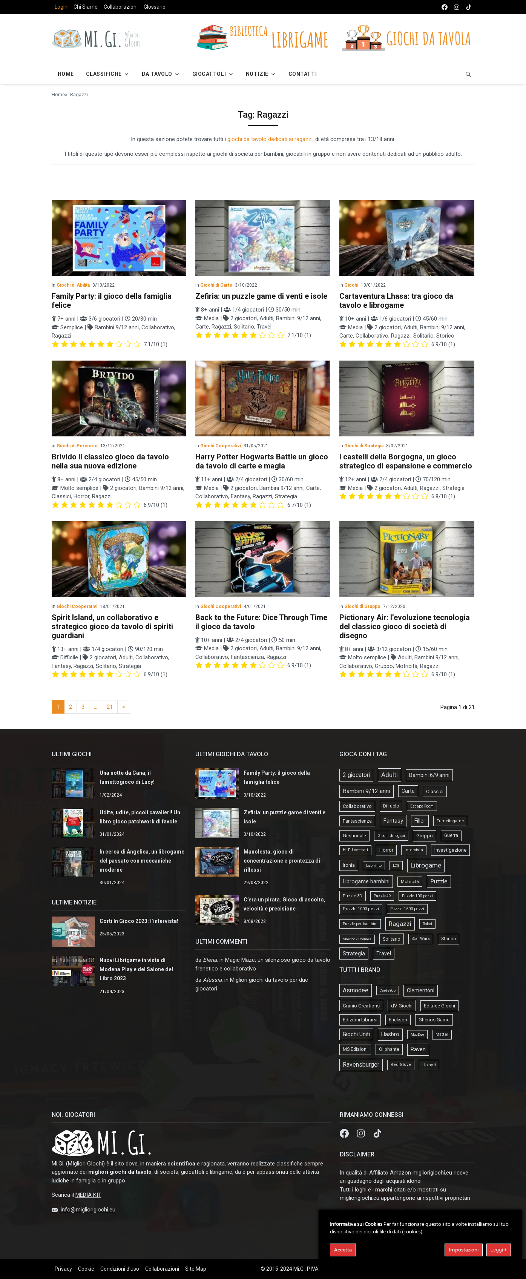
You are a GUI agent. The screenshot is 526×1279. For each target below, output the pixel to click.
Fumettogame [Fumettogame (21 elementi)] (450, 820)
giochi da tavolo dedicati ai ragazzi (270, 139)
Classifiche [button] (104, 74)
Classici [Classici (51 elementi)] (434, 791)
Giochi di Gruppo (362, 606)
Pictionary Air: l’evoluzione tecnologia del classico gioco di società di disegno (404, 626)
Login (61, 7)
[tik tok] (469, 7)
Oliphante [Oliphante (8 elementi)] (389, 1049)
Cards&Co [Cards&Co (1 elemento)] (388, 990)
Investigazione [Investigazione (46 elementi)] (450, 850)
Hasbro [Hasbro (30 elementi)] (390, 1034)
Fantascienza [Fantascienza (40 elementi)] (357, 821)
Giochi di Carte (216, 285)
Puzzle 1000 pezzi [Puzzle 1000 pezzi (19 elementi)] (361, 908)
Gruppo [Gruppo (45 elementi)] (424, 835)
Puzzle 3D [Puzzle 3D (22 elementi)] (352, 895)
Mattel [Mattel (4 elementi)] (442, 1034)
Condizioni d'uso (119, 1269)
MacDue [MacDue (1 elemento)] (417, 1034)
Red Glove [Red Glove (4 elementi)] (401, 1064)
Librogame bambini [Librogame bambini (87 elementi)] (366, 881)
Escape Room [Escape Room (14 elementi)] (422, 806)
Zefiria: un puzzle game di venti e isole (261, 296)
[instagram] (457, 7)
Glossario (155, 7)
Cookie (86, 1269)
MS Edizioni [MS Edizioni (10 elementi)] (355, 1049)
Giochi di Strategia (363, 445)
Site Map (195, 1269)
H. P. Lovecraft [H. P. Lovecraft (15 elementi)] (355, 850)
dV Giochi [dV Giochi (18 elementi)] (402, 1006)
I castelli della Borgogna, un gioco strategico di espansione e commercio (405, 461)
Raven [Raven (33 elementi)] (418, 1049)
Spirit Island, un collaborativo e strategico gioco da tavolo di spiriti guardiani (112, 626)
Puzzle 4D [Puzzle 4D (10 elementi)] (382, 896)
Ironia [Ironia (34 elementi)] (349, 865)
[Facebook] (345, 1133)
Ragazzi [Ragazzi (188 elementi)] (400, 923)
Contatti (302, 74)
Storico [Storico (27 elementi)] (448, 938)
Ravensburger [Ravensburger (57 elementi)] (361, 1064)
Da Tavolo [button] (157, 74)
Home (58, 94)
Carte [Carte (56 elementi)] (408, 791)
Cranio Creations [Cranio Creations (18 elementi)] (361, 1006)
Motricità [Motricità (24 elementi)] (410, 881)
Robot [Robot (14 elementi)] (427, 923)
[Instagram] (361, 1133)
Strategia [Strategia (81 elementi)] (354, 953)
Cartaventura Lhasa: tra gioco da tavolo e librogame (396, 301)
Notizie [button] (257, 74)
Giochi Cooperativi (220, 445)
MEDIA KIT (88, 1194)
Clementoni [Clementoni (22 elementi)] (420, 990)
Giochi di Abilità (73, 285)
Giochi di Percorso (77, 445)
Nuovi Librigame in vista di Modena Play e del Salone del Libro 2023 (136, 969)
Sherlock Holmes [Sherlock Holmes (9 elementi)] (357, 939)
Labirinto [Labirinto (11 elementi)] (374, 865)
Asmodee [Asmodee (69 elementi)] (355, 990)
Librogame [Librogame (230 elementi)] (426, 865)
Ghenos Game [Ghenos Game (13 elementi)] (434, 1020)
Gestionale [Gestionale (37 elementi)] (354, 835)
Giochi (351, 285)
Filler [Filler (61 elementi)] (419, 821)
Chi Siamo (86, 7)
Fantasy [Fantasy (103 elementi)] (393, 820)
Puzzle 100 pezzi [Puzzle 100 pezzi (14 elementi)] (417, 896)
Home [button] (66, 74)
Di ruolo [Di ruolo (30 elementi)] (391, 806)
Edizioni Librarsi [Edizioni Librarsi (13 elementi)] (360, 1020)
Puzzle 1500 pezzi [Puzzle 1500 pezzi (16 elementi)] (407, 908)
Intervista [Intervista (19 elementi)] (414, 850)
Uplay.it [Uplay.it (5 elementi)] (429, 1064)
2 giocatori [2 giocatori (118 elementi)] (356, 774)
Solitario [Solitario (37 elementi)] (391, 939)
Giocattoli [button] (209, 74)
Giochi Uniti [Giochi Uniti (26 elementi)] (356, 1034)
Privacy (63, 1269)
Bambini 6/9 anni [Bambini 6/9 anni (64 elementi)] (429, 775)
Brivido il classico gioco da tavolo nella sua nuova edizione (110, 461)
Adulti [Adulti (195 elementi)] (389, 774)
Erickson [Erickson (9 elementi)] (398, 1020)
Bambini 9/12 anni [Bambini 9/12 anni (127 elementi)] (366, 791)
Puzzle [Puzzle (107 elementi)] (439, 881)
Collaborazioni (121, 7)
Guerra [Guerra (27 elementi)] (451, 835)
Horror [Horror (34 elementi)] (386, 850)
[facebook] (445, 7)
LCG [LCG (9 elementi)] (396, 865)
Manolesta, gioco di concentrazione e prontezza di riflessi (282, 861)
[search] (468, 74)
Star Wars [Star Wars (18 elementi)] (421, 938)
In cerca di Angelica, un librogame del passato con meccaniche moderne (142, 861)
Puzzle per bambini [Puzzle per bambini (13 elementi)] (360, 924)
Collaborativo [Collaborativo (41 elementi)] (357, 806)
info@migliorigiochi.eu (88, 1209)
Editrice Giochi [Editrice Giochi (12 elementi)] (439, 1006)
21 (110, 706)
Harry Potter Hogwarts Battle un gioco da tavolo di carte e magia (261, 461)
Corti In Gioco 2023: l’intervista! (139, 921)
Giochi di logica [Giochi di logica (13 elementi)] (391, 836)
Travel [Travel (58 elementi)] (383, 953)
